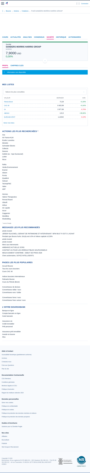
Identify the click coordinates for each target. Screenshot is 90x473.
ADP (4, 189)
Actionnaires (74, 37)
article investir (7, 231)
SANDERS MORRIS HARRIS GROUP (23, 47)
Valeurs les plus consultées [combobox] (15, 92)
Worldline (5, 216)
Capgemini (6, 213)
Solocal (5, 181)
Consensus (39, 37)
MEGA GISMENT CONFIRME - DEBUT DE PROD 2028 (22, 253)
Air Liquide (6, 208)
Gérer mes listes (9, 123)
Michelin (5, 143)
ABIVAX (6, 113)
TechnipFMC (6, 184)
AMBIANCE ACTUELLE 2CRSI (13, 247)
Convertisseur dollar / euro (11, 290)
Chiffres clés (17, 65)
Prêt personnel (7, 326)
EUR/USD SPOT (9, 117)
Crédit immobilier (8, 324)
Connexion (84, 3)
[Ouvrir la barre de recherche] (76, 3)
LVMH (4, 157)
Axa (3, 135)
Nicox (4, 159)
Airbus (4, 205)
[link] (16, 354)
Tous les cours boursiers (10, 269)
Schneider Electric (8, 146)
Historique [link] (61, 37)
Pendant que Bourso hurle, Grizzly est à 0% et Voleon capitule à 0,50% (27, 236)
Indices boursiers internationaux (13, 276)
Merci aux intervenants (10, 245)
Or (5, 109)
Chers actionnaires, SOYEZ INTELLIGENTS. (18, 255)
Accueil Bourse (7, 266)
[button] (2, 3)
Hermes (5, 194)
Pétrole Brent (8, 102)
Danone (5, 151)
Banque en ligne (8, 310)
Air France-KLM (7, 137)
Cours (5, 37)
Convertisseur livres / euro (11, 297)
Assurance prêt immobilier (11, 331)
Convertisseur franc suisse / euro (14, 300)
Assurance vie (7, 321)
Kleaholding (6, 219)
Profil (5, 65)
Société (50, 37)
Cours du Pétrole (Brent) (11, 282)
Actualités (15, 37)
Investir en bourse (8, 334)
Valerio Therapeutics (9, 197)
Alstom (4, 173)
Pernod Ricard (7, 200)
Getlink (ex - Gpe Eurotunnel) (12, 154)
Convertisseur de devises (11, 287)
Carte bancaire (7, 316)
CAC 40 (6, 105)
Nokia (4, 164)
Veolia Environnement (10, 167)
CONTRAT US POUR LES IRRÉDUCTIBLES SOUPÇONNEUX (24, 250)
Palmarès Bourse (8, 279)
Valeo (4, 186)
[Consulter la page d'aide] (79, 3)
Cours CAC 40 (7, 271)
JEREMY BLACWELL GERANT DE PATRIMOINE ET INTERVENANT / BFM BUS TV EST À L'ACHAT (38, 234)
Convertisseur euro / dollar (11, 292)
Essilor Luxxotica (8, 140)
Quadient (5, 178)
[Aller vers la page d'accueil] (6, 4)
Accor (4, 211)
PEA (3, 337)
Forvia (4, 175)
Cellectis (5, 148)
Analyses (27, 37)
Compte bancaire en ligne (11, 313)
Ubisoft (4, 202)
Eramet (4, 170)
